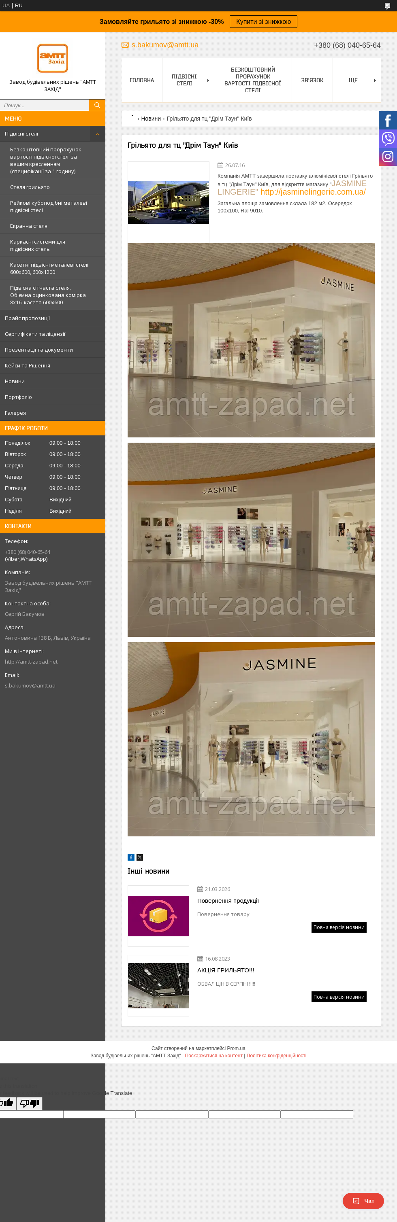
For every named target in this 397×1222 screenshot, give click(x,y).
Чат (363, 1201)
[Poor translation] (30, 1103)
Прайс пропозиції (27, 318)
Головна (142, 80)
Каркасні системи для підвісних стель (37, 245)
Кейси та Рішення (27, 365)
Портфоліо (18, 397)
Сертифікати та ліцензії (35, 333)
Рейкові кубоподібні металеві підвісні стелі (48, 206)
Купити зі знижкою (263, 21)
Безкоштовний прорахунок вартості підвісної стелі (252, 79)
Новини (15, 381)
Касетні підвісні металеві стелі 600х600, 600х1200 (49, 268)
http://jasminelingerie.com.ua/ (313, 191)
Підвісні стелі (21, 133)
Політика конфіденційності (277, 1056)
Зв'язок (312, 80)
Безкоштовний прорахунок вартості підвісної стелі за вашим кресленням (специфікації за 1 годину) (45, 160)
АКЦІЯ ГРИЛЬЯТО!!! (225, 970)
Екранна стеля (28, 225)
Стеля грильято (30, 187)
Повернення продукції (228, 900)
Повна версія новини (339, 927)
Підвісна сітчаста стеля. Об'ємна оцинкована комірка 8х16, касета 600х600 (48, 295)
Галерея (15, 412)
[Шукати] (97, 105)
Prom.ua (236, 1048)
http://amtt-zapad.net (31, 661)
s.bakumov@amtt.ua (30, 685)
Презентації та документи (39, 349)
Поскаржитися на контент (214, 1056)
